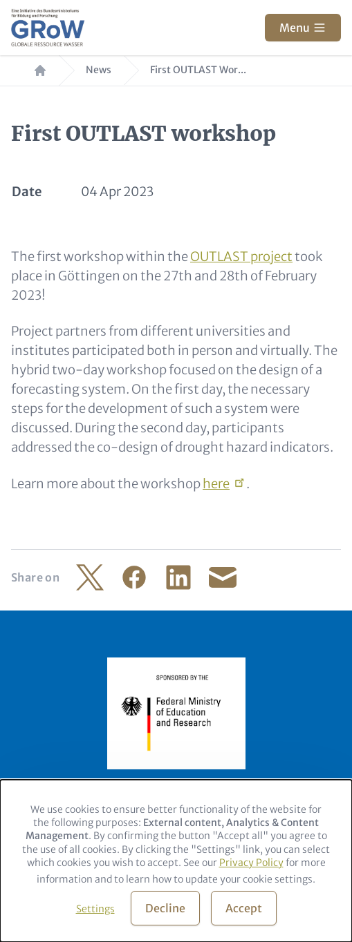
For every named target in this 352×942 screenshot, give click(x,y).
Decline (165, 908)
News (98, 70)
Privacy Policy (251, 862)
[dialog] (176, 861)
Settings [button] (95, 909)
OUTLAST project (241, 257)
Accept (243, 908)
